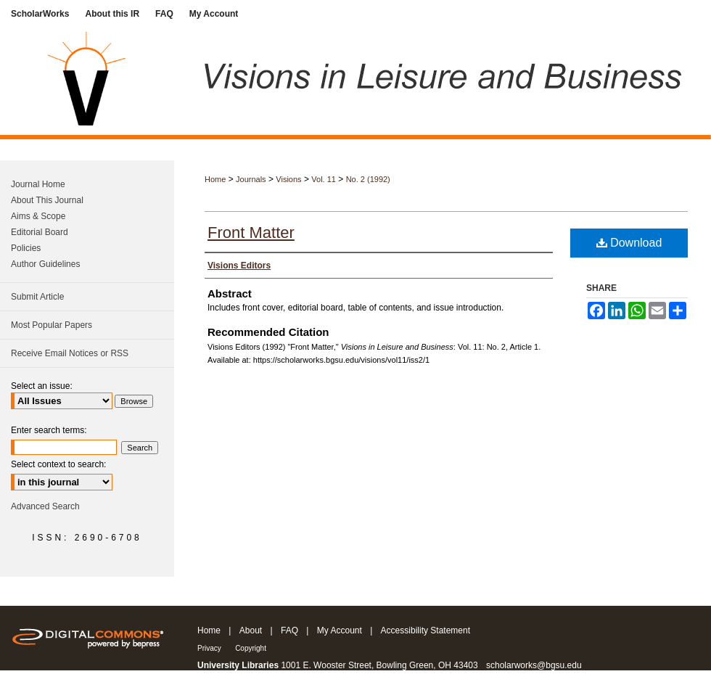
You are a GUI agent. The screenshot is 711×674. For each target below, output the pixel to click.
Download (629, 243)
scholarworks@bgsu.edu (534, 665)
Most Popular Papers (51, 325)
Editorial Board (39, 232)
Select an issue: (42, 386)
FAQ (289, 630)
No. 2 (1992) (368, 179)
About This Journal (47, 200)
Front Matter (251, 232)
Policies (26, 248)
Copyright (250, 648)
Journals (251, 179)
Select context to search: (58, 464)
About (250, 630)
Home (215, 179)
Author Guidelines (45, 264)
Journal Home (38, 184)
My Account (339, 630)
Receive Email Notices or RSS (69, 353)
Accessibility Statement (425, 630)
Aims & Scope (38, 216)
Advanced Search (45, 506)
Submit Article (37, 297)
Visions (288, 179)
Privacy (209, 648)
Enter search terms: (49, 430)
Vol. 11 (323, 179)
